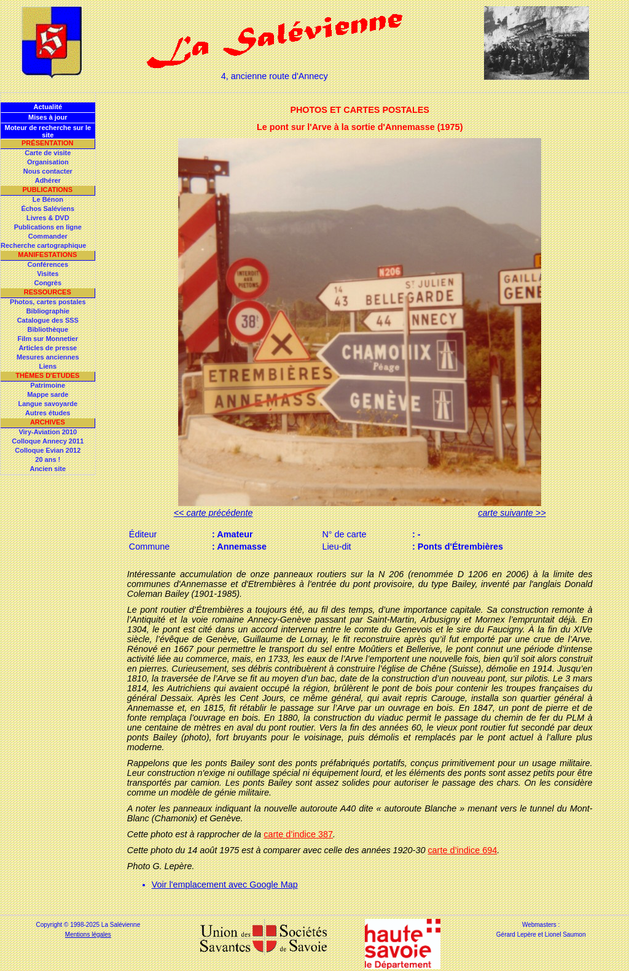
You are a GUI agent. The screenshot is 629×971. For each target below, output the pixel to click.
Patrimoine (47, 385)
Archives (47, 422)
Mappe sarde (47, 394)
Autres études (47, 412)
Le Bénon (48, 199)
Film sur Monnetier (48, 338)
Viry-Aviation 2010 (47, 432)
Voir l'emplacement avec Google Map (225, 884)
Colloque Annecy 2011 (48, 441)
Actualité (48, 106)
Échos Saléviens (47, 208)
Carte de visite (48, 152)
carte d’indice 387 (298, 834)
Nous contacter (47, 171)
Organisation (48, 162)
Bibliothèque (47, 329)
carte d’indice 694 (462, 850)
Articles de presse (47, 347)
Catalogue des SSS (48, 320)
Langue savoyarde (48, 403)
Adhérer (48, 180)
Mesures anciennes (48, 357)
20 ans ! (47, 459)
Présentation (47, 143)
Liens (48, 366)
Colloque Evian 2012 (47, 450)
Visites (47, 273)
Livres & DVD (47, 217)
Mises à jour (48, 117)
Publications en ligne (48, 227)
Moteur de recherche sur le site (47, 131)
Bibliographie (47, 311)
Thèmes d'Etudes (47, 375)
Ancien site (47, 468)
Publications (47, 189)
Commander (48, 236)
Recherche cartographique (43, 245)
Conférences (47, 264)
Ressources (47, 292)
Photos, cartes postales (48, 301)
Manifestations (47, 254)
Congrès (47, 282)
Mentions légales (88, 934)
